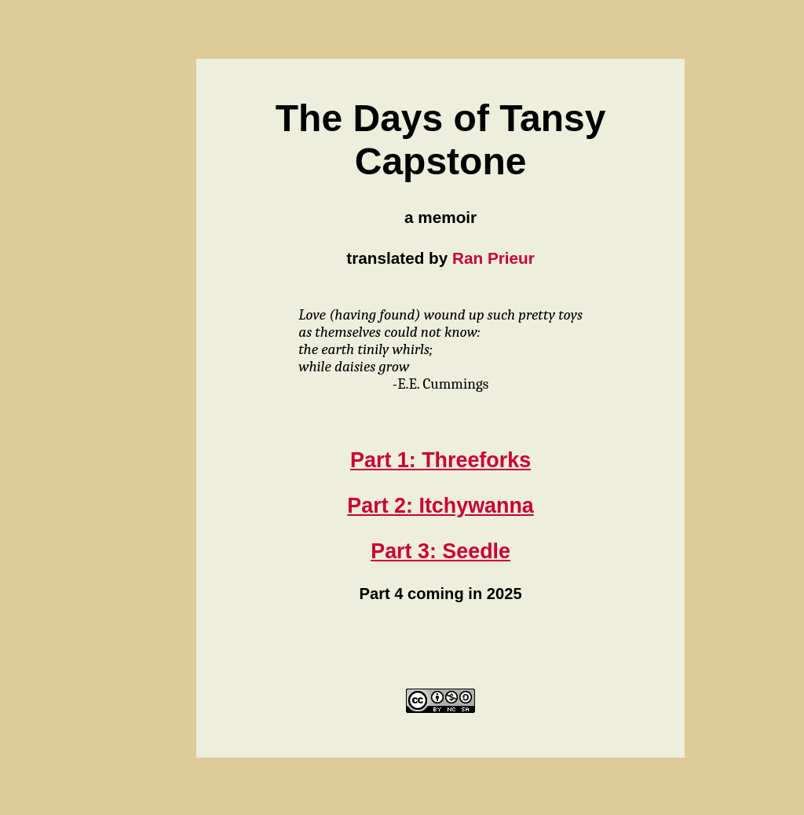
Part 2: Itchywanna (440, 505)
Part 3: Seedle (440, 551)
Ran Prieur (493, 258)
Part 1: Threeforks (440, 460)
